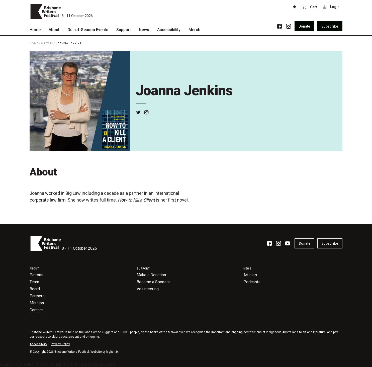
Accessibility (38, 344)
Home (34, 43)
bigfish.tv (112, 351)
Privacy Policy (60, 344)
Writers (47, 43)
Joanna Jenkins (68, 43)
